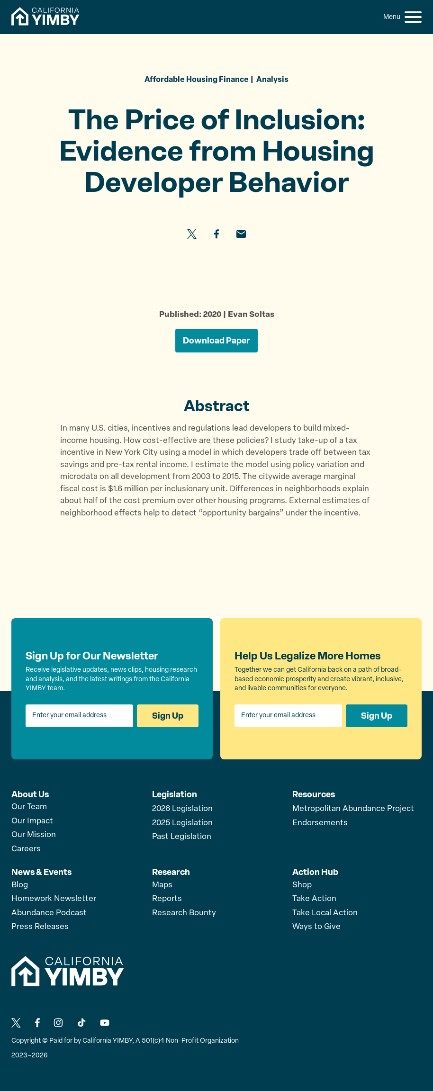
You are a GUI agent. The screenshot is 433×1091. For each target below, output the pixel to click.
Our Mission (33, 835)
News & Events (41, 872)
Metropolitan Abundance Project (353, 809)
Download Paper (216, 340)
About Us (30, 794)
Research (171, 872)
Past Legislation (181, 837)
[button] (413, 17)
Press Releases (40, 927)
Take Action (314, 899)
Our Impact (32, 821)
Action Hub (315, 872)
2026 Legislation (182, 809)
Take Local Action (325, 913)
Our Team (29, 807)
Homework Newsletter (53, 899)
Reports (167, 899)
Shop (302, 885)
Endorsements (320, 823)
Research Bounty (184, 913)
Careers (26, 849)
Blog (19, 885)
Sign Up (167, 716)
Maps (162, 885)
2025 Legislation (182, 823)
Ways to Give (316, 927)
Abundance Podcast (49, 913)
